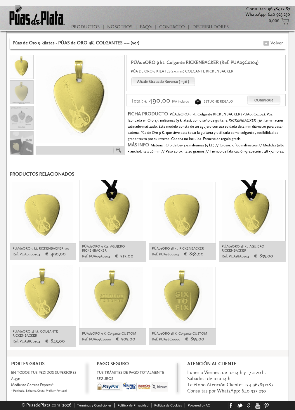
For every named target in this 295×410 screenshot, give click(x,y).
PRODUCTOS (85, 27)
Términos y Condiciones (94, 405)
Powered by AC (199, 405)
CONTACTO (172, 27)
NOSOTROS (119, 27)
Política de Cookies (168, 405)
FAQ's (146, 27)
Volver (273, 43)
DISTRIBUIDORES (210, 27)
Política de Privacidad (132, 405)
